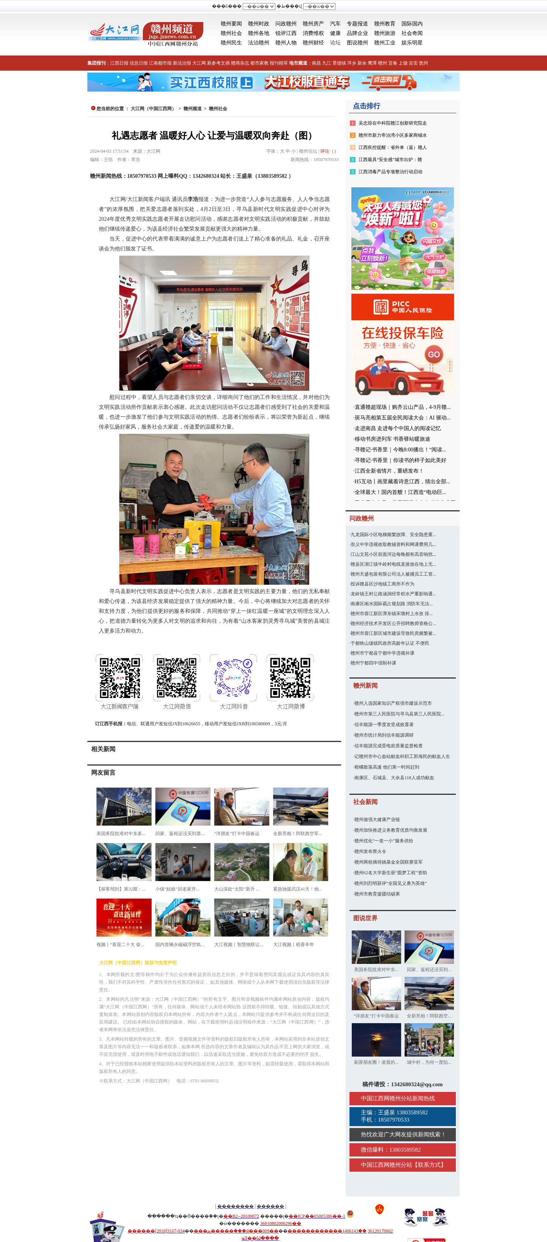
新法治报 (182, 63)
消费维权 (313, 33)
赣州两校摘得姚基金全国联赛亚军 (388, 862)
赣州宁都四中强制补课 (373, 663)
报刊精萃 (279, 63)
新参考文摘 (218, 63)
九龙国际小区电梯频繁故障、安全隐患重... (393, 534)
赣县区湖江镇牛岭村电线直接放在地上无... (393, 564)
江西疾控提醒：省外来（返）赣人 (393, 147)
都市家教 (259, 63)
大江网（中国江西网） (153, 108)
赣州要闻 (231, 24)
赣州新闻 (365, 685)
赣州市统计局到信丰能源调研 (384, 735)
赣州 (382, 63)
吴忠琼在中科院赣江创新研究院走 (393, 123)
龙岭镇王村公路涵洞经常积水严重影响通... (393, 593)
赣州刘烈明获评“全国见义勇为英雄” (390, 883)
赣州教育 (384, 24)
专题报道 (357, 24)
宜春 (392, 63)
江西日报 (119, 63)
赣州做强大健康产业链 (377, 819)
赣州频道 (192, 108)
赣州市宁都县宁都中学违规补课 (382, 653)
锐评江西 (286, 33)
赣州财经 (313, 43)
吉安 (413, 63)
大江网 (199, 63)
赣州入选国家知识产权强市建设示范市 (393, 703)
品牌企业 (357, 33)
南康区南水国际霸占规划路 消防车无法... (392, 603)
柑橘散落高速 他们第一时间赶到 (386, 767)
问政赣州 (286, 24)
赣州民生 (231, 43)
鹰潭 (372, 63)
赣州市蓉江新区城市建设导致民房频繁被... (393, 633)
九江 (326, 63)
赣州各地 (258, 33)
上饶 (403, 63)
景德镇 (339, 63)
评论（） (329, 151)
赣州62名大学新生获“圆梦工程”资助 (390, 872)
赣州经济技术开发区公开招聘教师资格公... (393, 623)
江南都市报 (160, 63)
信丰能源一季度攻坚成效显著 (384, 724)
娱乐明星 (412, 43)
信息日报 (139, 63)
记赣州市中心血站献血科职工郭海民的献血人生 (402, 756)
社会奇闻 (412, 33)
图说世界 (365, 918)
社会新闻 (365, 802)
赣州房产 (313, 24)
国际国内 (412, 24)
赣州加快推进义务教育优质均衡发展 (390, 830)
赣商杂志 (240, 63)
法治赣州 (258, 43)
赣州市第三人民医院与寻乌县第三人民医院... (399, 714)
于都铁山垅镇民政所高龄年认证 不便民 (390, 643)
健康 (335, 33)
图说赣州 (357, 43)
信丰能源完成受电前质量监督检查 (388, 745)
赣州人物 (286, 43)
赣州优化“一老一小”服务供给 (383, 840)
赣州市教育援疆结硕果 (377, 894)
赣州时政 (258, 24)
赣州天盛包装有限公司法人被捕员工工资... (393, 574)
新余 (362, 63)
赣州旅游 (384, 33)
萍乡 (351, 63)
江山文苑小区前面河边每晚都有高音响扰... (393, 554)
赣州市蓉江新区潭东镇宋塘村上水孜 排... (392, 613)
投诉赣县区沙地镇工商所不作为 (382, 584)
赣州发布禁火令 (370, 851)
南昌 (316, 63)
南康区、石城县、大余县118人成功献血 (394, 777)
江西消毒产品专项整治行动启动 (390, 171)
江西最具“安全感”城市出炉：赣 (390, 159)
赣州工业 (384, 43)
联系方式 (429, 1165)
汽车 (335, 24)
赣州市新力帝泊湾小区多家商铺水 (393, 135)
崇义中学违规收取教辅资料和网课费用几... (393, 544)
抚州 (423, 63)
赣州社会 (231, 33)
